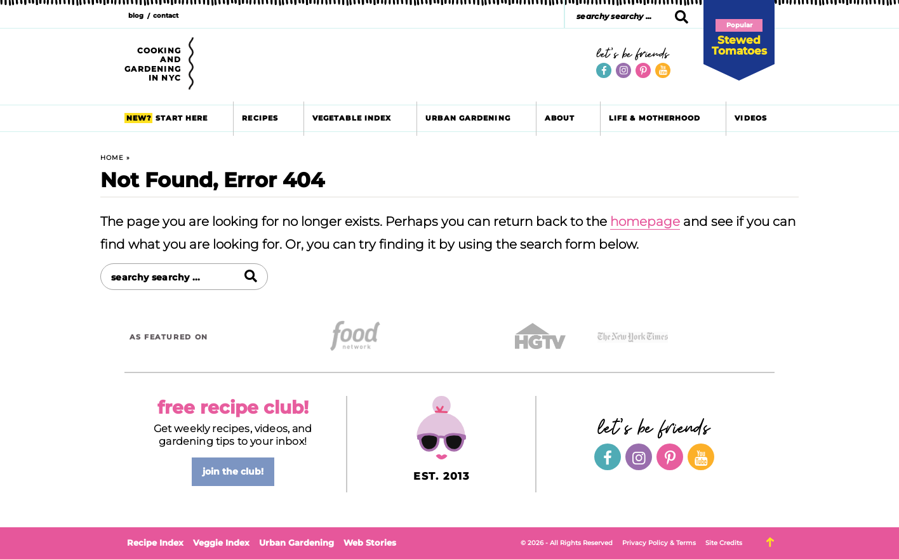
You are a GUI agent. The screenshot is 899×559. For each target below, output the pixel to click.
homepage (645, 221)
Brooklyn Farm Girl (389, 65)
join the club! (233, 471)
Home (112, 158)
